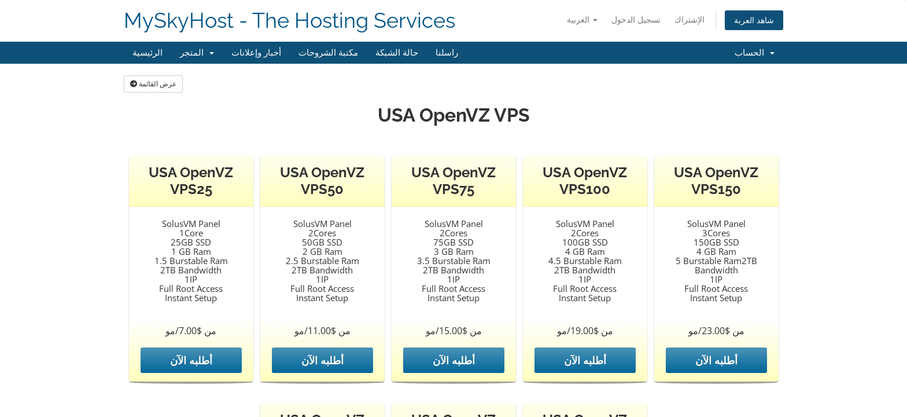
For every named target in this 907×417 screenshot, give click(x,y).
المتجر (197, 52)
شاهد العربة (754, 19)
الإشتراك (689, 19)
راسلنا (447, 52)
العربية (582, 19)
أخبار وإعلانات (256, 52)
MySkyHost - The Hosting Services (289, 20)
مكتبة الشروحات (328, 52)
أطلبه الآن (191, 360)
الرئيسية (147, 52)
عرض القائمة (153, 84)
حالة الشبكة (396, 52)
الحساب (755, 52)
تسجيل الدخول (636, 19)
